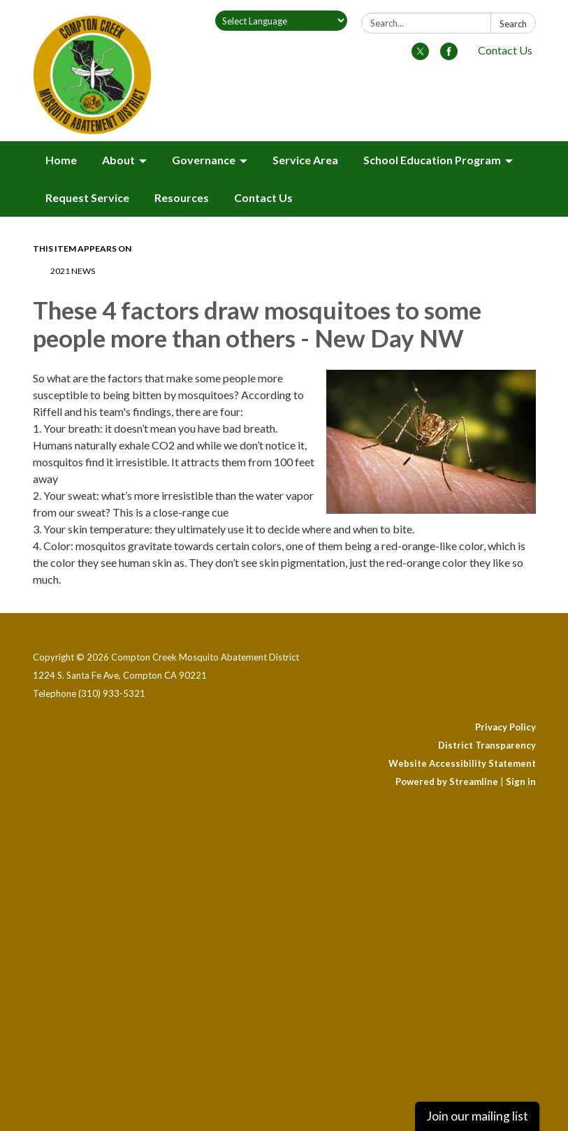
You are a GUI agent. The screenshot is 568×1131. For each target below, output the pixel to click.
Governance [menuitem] (203, 159)
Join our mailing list (477, 1116)
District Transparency (487, 745)
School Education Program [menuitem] (432, 159)
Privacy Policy (505, 727)
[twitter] (420, 55)
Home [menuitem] (61, 159)
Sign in (521, 781)
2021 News (72, 271)
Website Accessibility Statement (462, 763)
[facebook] (449, 55)
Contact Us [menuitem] (263, 197)
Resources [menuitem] (181, 197)
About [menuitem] (118, 159)
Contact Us (505, 50)
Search (513, 23)
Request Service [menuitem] (87, 197)
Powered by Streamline (446, 781)
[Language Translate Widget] (281, 20)
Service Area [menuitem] (305, 159)
